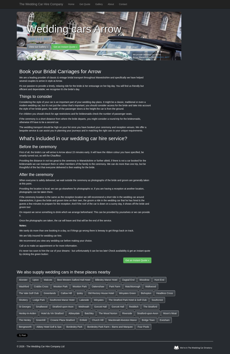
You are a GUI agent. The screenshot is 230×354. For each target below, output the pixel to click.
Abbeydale (74, 313)
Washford (24, 286)
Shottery (23, 300)
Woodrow (144, 279)
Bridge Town (148, 320)
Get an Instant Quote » (65, 46)
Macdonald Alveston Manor (122, 320)
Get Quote (84, 4)
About (111, 4)
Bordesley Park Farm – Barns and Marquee (110, 326)
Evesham (165, 320)
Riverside (127, 313)
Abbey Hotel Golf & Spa (49, 326)
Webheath (84, 306)
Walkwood (150, 286)
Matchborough (132, 286)
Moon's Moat (170, 313)
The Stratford (150, 306)
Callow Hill (66, 293)
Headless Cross (164, 293)
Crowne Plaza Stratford (62, 320)
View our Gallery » (38, 46)
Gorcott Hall (100, 306)
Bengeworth (25, 326)
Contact (123, 4)
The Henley (25, 320)
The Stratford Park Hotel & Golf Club (128, 300)
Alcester (23, 279)
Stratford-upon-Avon (63, 306)
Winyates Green (127, 293)
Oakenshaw (98, 286)
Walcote (48, 279)
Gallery (99, 4)
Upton (35, 279)
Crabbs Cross (41, 286)
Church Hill (97, 320)
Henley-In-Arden (27, 313)
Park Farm (114, 286)
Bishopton (146, 293)
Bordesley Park (74, 326)
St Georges (25, 306)
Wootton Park (60, 286)
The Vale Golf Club (29, 293)
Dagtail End (128, 279)
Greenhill (40, 320)
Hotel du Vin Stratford (52, 313)
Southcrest (157, 300)
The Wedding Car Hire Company (41, 4)
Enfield (83, 320)
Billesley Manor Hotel (106, 279)
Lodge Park (39, 300)
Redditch (133, 306)
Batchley (89, 313)
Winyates (99, 300)
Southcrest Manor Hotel (62, 300)
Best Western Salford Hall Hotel (73, 279)
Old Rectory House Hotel (101, 293)
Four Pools (143, 326)
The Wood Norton (108, 313)
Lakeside (84, 300)
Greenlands (50, 293)
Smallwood (41, 306)
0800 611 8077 (39, 39)
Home (71, 4)
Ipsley (80, 293)
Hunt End (159, 279)
